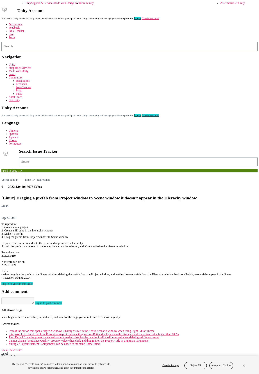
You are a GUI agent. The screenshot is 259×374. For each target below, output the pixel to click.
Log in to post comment (52, 304)
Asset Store (226, 2)
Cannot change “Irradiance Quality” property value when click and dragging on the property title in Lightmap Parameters (79, 341)
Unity (27, 2)
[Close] (244, 366)
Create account (150, 18)
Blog (11, 34)
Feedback (14, 27)
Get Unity (239, 2)
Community (87, 2)
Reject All (195, 365)
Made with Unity (63, 2)
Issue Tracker (16, 30)
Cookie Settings (170, 365)
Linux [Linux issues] (4, 205)
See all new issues (11, 351)
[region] (129, 365)
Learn (76, 2)
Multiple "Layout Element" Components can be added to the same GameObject (54, 344)
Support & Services (42, 2)
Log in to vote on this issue (17, 283)
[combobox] (129, 46)
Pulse (12, 37)
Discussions (15, 24)
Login (137, 18)
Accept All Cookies (221, 365)
